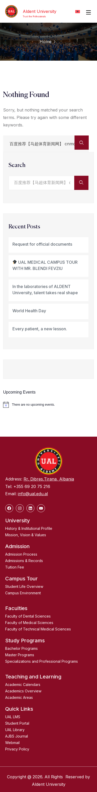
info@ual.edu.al (33, 493)
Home (45, 41)
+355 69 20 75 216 (31, 486)
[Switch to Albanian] (77, 11)
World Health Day (29, 310)
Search (17, 165)
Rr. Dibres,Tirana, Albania (49, 479)
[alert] (48, 405)
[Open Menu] (88, 12)
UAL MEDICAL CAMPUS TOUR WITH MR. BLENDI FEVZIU (45, 265)
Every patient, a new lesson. (39, 328)
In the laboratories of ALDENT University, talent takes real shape (45, 289)
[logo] (11, 11)
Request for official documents (42, 244)
